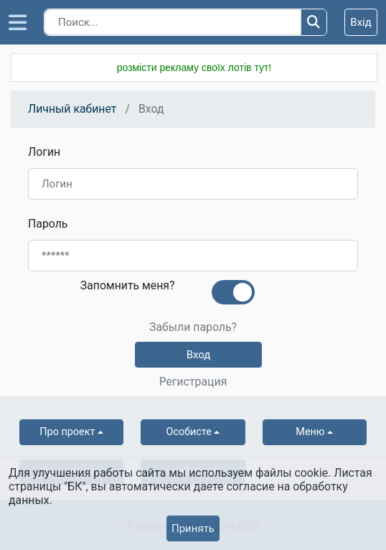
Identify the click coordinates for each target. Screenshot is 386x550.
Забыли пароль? (193, 327)
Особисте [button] (189, 432)
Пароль (47, 223)
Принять (193, 528)
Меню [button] (310, 432)
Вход (199, 354)
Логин (44, 152)
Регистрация (193, 382)
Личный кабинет (72, 109)
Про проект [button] (67, 432)
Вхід (361, 22)
